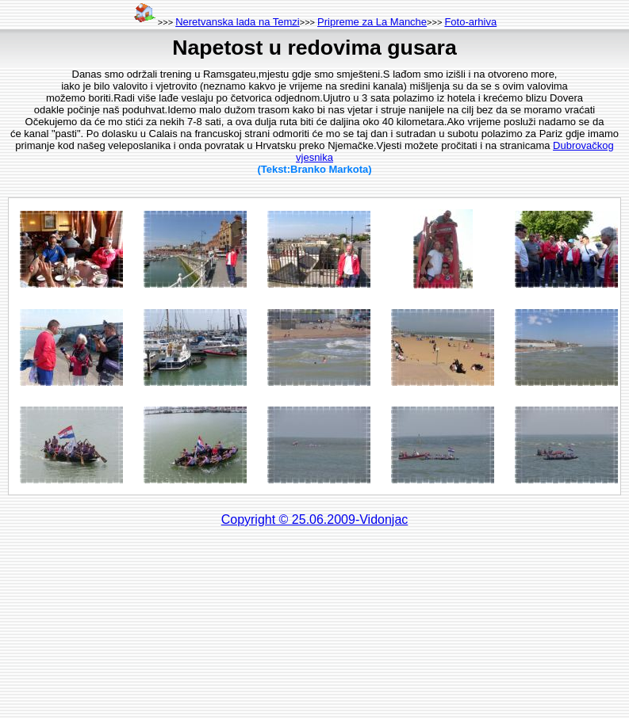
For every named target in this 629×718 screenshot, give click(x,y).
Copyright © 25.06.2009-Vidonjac (314, 519)
